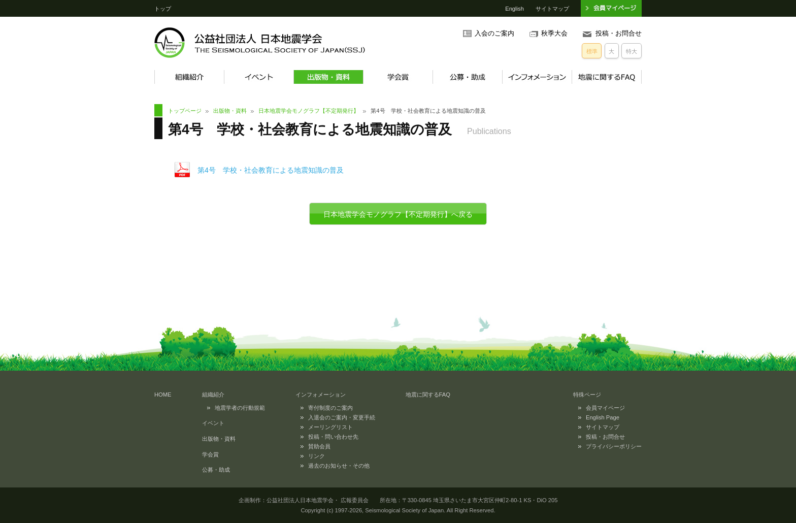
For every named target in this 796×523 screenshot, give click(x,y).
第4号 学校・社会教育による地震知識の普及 (270, 170)
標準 (592, 51)
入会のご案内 (494, 33)
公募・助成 (467, 77)
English (514, 9)
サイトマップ (552, 9)
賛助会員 (319, 446)
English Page (602, 417)
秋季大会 (554, 33)
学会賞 (398, 77)
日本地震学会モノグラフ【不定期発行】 (308, 111)
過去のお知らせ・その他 (339, 466)
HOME (163, 394)
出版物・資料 (328, 77)
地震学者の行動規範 (240, 408)
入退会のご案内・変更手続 (341, 417)
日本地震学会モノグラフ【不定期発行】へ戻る (398, 214)
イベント (258, 77)
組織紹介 (189, 77)
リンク (316, 456)
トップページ (185, 111)
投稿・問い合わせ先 (333, 437)
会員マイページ (605, 408)
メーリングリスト (330, 427)
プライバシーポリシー (614, 446)
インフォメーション (537, 77)
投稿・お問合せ (618, 33)
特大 (631, 51)
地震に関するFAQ (607, 77)
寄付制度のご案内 (330, 408)
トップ (162, 9)
